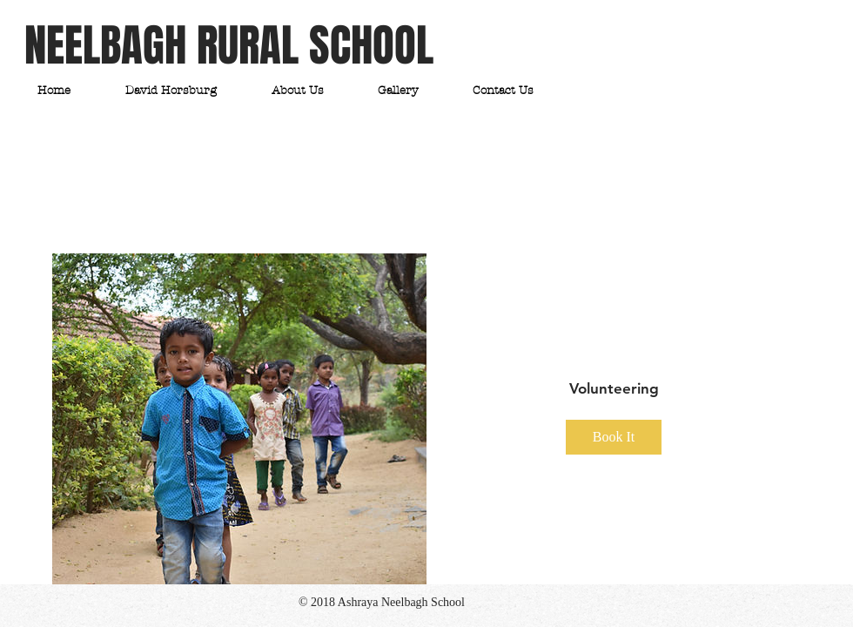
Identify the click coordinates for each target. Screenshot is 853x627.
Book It (614, 436)
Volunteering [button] (614, 388)
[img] (239, 418)
